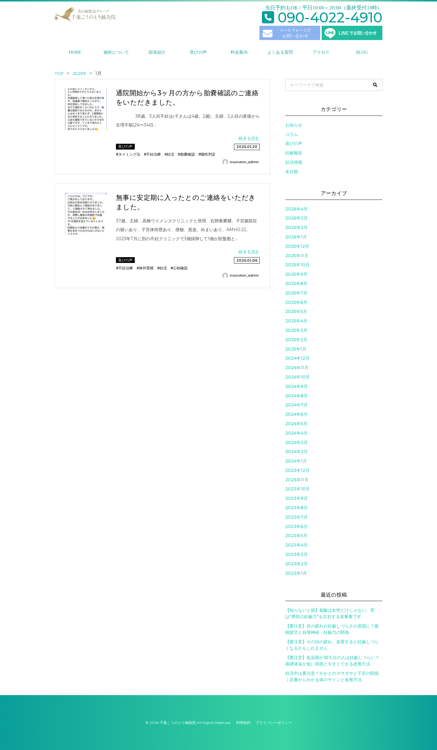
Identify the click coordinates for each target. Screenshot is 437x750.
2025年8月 (296, 283)
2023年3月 (296, 554)
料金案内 (239, 52)
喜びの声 (198, 52)
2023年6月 (296, 526)
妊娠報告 (293, 153)
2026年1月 (296, 237)
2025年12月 (297, 246)
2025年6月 (296, 302)
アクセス (321, 52)
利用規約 (243, 722)
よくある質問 (280, 52)
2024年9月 (296, 386)
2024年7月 (296, 405)
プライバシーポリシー (274, 722)
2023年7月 (296, 517)
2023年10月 (297, 489)
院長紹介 (157, 52)
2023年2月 (296, 564)
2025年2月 (296, 339)
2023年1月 (296, 573)
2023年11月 (297, 480)
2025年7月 (296, 293)
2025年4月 (296, 321)
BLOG (362, 52)
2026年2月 (296, 227)
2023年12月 (297, 470)
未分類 (291, 171)
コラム (291, 134)
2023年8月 (296, 507)
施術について (116, 52)
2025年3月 (296, 330)
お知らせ (293, 125)
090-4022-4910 (322, 17)
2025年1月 (296, 349)
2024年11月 (297, 367)
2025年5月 (296, 311)
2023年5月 (296, 535)
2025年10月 (297, 264)
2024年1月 (296, 461)
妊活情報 (293, 162)
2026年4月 (296, 209)
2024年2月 (296, 451)
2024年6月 (296, 414)
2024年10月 (297, 377)
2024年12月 (297, 358)
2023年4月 (296, 545)
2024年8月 (296, 396)
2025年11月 (296, 255)
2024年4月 (296, 433)
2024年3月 (296, 442)
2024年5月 (296, 423)
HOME (75, 52)
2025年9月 (296, 274)
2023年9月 (296, 498)
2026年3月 (296, 218)
